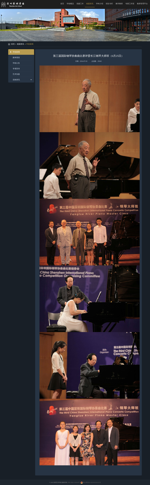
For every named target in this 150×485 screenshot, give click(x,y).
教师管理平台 (142, 4)
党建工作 (80, 4)
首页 (62, 4)
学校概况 (70, 4)
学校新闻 (29, 44)
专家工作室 (129, 4)
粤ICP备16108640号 (74, 482)
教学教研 (119, 4)
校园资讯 (89, 4)
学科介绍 (99, 4)
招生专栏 (109, 4)
